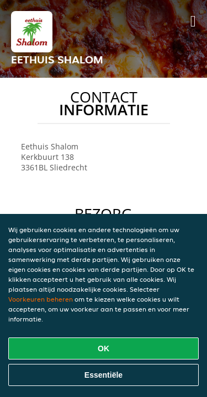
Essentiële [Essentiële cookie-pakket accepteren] (103, 375)
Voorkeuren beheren (40, 299)
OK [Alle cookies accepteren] (103, 348)
